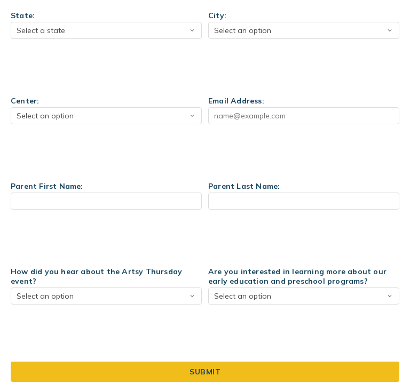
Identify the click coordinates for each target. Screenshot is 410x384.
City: (217, 15)
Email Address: (236, 101)
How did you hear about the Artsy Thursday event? (96, 276)
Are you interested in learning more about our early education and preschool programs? (297, 276)
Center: (25, 101)
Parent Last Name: (244, 186)
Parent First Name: (47, 186)
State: (23, 15)
